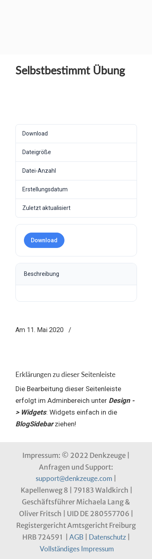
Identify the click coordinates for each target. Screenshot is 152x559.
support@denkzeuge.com (74, 478)
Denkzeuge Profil (76, 12)
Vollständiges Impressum (77, 548)
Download (44, 240)
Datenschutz (107, 537)
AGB (76, 537)
